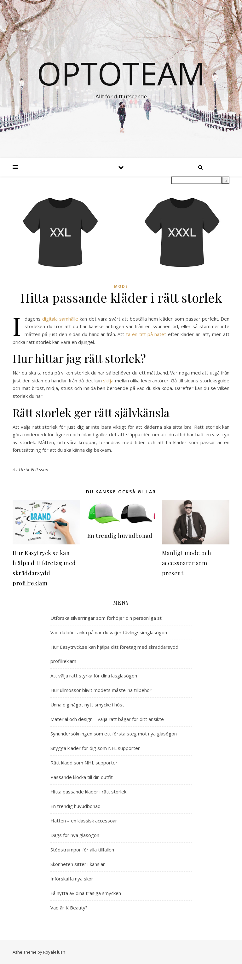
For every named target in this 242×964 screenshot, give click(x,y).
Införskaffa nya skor (71, 878)
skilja (108, 380)
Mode (121, 286)
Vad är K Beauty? (69, 907)
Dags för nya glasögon (74, 835)
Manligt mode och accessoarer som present (186, 563)
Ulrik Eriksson (34, 470)
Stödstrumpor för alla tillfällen (82, 849)
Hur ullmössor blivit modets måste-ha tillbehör (101, 690)
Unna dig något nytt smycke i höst (87, 704)
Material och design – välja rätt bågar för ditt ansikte (107, 719)
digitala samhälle (60, 319)
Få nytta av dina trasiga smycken (85, 893)
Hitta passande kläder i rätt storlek (88, 791)
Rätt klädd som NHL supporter (84, 762)
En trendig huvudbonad (120, 535)
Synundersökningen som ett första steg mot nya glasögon (113, 733)
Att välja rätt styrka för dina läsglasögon (93, 675)
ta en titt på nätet (146, 334)
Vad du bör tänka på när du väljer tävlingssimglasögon (108, 632)
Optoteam (121, 73)
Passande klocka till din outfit (81, 777)
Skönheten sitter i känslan (78, 864)
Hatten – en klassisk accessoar (83, 820)
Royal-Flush (54, 952)
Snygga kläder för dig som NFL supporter (95, 748)
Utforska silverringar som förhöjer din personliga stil (107, 618)
